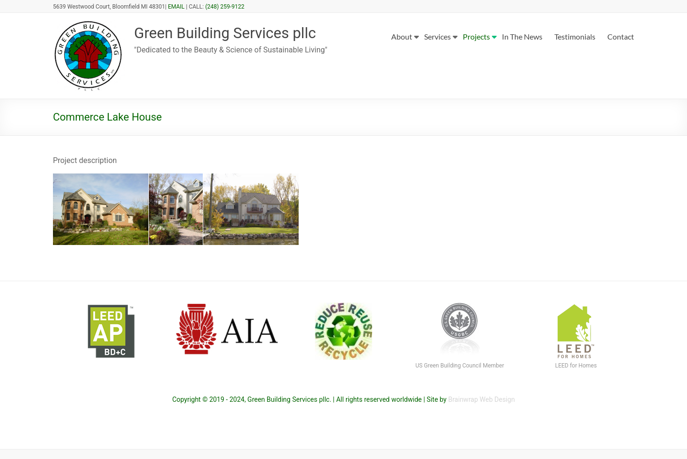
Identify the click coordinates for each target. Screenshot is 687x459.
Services (437, 36)
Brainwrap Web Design (481, 399)
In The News (522, 36)
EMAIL (176, 6)
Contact (620, 36)
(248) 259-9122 (224, 6)
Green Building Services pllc (239, 33)
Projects (476, 36)
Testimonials (574, 36)
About (401, 36)
